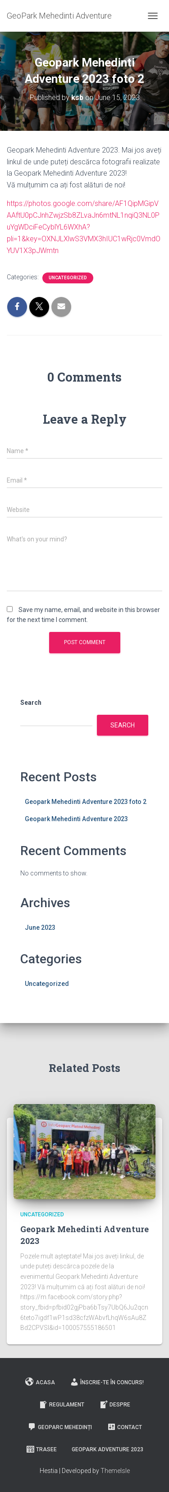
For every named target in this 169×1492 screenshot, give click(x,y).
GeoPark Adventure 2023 (107, 1449)
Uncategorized (68, 277)
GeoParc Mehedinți (59, 1426)
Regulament (61, 1404)
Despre (114, 1404)
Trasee (41, 1449)
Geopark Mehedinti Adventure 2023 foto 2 (85, 801)
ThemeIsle (115, 1470)
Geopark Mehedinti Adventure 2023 (76, 819)
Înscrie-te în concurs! (107, 1382)
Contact (124, 1426)
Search (30, 702)
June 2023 (40, 927)
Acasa (40, 1382)
